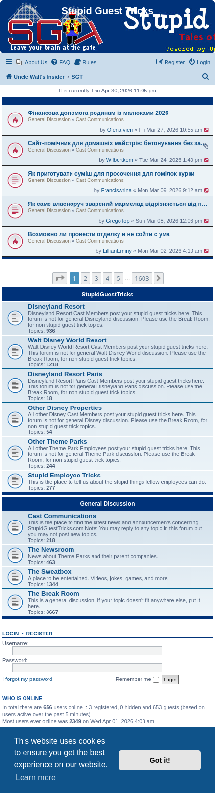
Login (10, 633)
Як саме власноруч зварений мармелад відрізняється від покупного (119, 204)
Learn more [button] (36, 777)
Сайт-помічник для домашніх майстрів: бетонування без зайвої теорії (119, 143)
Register (39, 633)
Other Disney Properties (65, 407)
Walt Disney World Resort (67, 340)
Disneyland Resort (56, 306)
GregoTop (117, 221)
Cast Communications (100, 119)
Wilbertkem (119, 160)
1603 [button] (142, 278)
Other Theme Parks (57, 441)
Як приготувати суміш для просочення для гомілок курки (111, 173)
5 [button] (118, 278)
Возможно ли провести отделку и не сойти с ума (99, 234)
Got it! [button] (160, 760)
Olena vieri (120, 130)
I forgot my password (27, 679)
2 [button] (85, 278)
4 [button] (107, 278)
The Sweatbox (50, 571)
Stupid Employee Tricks (64, 475)
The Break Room (53, 593)
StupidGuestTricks (107, 294)
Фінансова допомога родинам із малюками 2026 (98, 113)
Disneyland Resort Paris (65, 374)
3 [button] (96, 278)
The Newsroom (51, 549)
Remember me (137, 679)
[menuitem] (31, 62)
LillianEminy (117, 251)
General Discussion (49, 119)
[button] (59, 278)
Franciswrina (116, 190)
